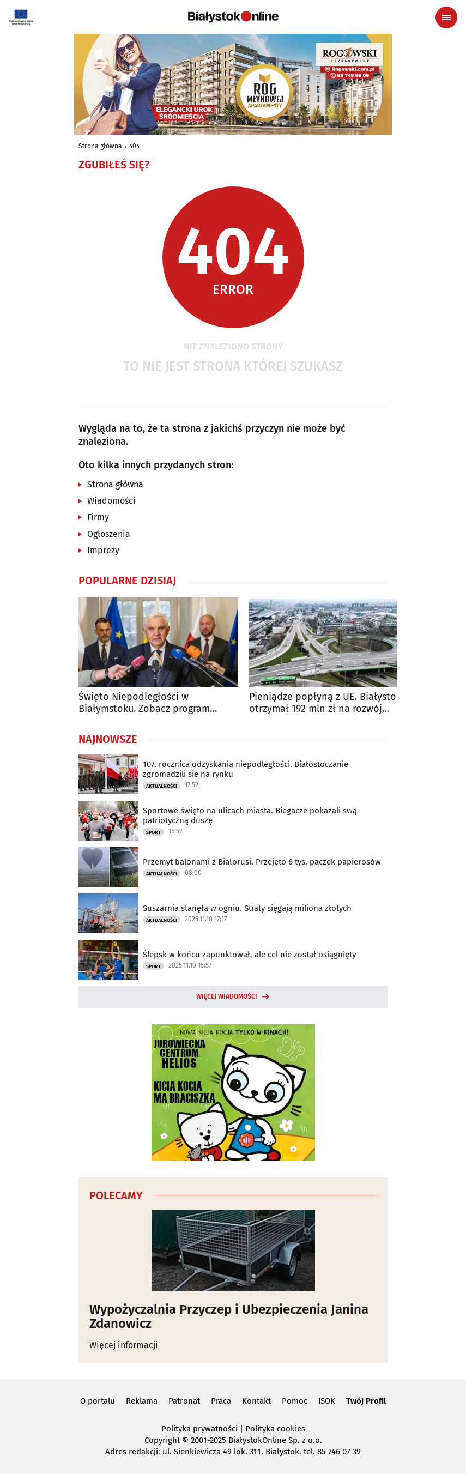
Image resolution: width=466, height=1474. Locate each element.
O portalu (97, 1401)
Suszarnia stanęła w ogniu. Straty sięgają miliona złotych (247, 908)
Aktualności (161, 786)
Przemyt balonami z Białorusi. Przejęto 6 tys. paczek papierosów (262, 862)
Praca (221, 1401)
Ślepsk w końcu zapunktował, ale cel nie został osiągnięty (249, 954)
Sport (153, 832)
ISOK (326, 1401)
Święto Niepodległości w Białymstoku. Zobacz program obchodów (144, 703)
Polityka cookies (275, 1429)
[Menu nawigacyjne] (446, 17)
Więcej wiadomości (226, 996)
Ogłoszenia (108, 534)
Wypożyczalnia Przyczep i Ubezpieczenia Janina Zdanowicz (228, 1316)
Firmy (98, 517)
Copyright (162, 1440)
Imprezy (103, 550)
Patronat (184, 1401)
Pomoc (294, 1401)
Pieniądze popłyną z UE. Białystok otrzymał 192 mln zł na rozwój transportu (325, 703)
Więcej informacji (123, 1345)
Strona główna (100, 146)
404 (134, 146)
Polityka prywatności (199, 1429)
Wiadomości (111, 501)
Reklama (142, 1401)
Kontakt (256, 1401)
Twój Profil (366, 1401)
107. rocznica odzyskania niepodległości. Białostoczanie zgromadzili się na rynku (245, 769)
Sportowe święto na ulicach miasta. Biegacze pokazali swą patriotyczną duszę (250, 815)
